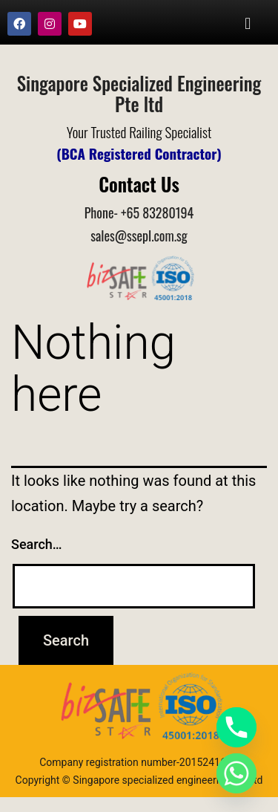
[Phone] (236, 727)
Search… (36, 544)
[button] (248, 23)
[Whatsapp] (236, 773)
